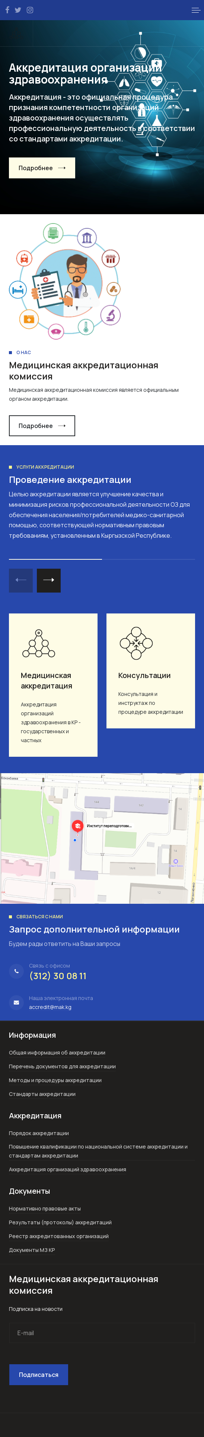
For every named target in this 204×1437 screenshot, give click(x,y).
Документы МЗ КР (32, 1249)
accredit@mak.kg (50, 1006)
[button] (196, 10)
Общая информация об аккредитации (57, 1052)
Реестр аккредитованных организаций (59, 1236)
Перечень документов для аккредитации (62, 1066)
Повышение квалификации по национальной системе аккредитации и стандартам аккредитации (98, 1151)
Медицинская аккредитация (46, 680)
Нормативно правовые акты (45, 1208)
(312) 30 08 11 (58, 975)
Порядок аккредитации (39, 1133)
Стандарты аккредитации (42, 1093)
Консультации (144, 675)
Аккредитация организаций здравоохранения (67, 1169)
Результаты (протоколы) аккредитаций (60, 1222)
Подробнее (36, 168)
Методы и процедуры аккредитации (55, 1080)
